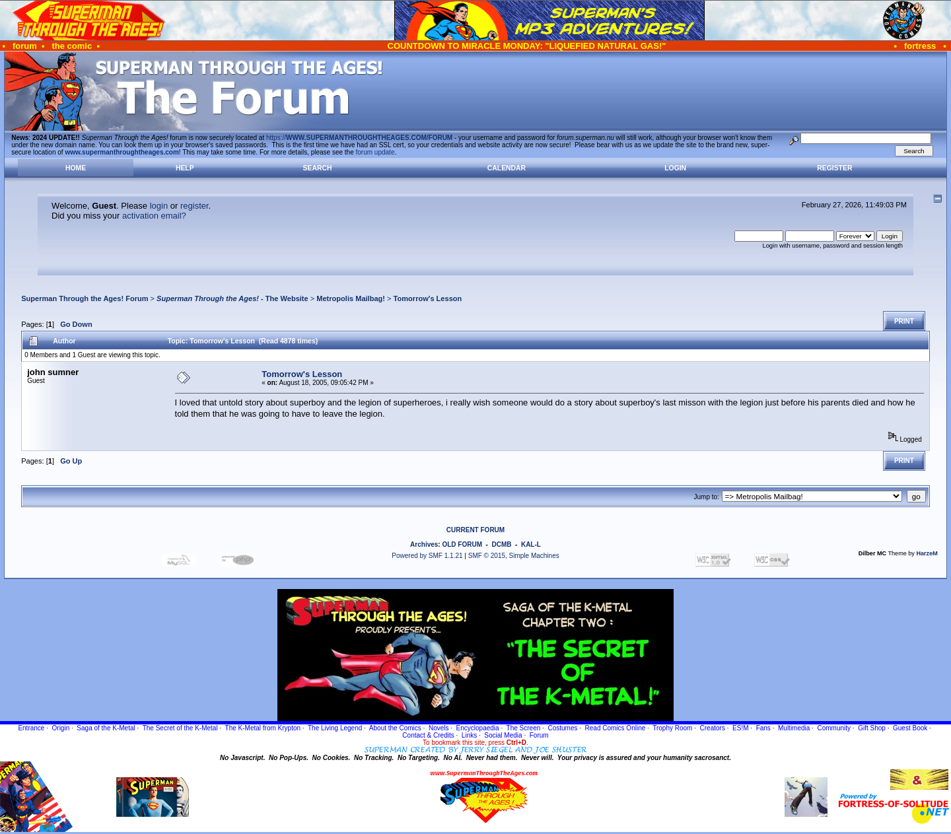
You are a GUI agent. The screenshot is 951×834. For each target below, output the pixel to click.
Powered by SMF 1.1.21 (427, 555)
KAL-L (531, 544)
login (159, 206)
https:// (359, 137)
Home (75, 168)
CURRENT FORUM (475, 530)
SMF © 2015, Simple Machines (513, 555)
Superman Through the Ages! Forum (84, 298)
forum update (375, 152)
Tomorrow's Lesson (428, 298)
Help (185, 168)
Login (675, 168)
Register (834, 168)
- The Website (232, 298)
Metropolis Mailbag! (350, 298)
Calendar (506, 168)
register (194, 206)
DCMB (501, 544)
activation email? (154, 216)
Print (904, 321)
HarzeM (926, 553)
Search (317, 168)
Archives (424, 544)
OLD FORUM (462, 544)
